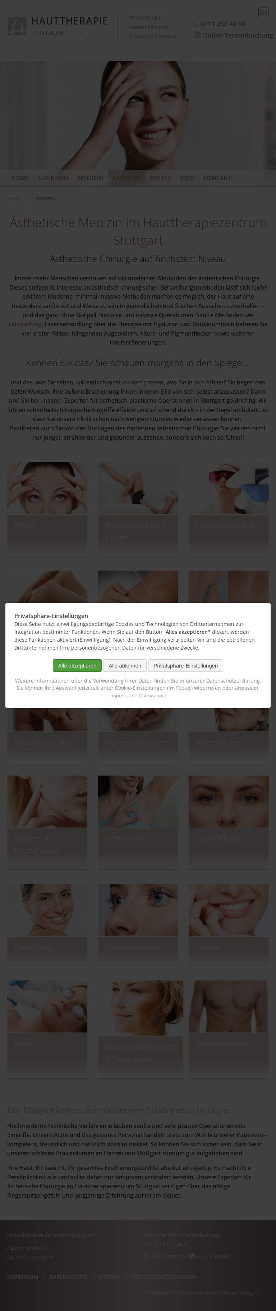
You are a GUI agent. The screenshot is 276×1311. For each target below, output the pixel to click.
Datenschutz (152, 695)
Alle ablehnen (125, 665)
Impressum (122, 695)
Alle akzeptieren (77, 665)
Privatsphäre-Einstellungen (185, 665)
